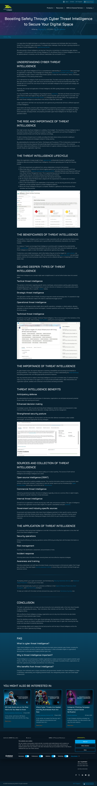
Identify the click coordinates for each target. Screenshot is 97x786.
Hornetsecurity (42, 29)
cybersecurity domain (44, 47)
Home (5, 37)
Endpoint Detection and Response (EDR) (43, 171)
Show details (74, 783)
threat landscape (73, 372)
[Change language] (66, 2)
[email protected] (82, 764)
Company (90, 8)
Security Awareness (59, 29)
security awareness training (43, 567)
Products (50, 8)
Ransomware (48, 485)
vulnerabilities (24, 248)
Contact (72, 1)
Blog (9, 37)
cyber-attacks (70, 253)
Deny (85, 777)
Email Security (18, 713)
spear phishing (43, 320)
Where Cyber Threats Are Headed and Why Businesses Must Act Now (48, 709)
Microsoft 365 (49, 715)
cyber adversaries (65, 255)
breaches (67, 504)
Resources (60, 8)
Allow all (85, 768)
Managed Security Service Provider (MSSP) (32, 97)
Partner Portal (89, 1)
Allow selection (85, 772)
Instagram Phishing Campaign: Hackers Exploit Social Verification (78, 709)
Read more (7, 721)
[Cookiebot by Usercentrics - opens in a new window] (9, 783)
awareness (55, 94)
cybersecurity (47, 160)
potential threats (65, 70)
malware (41, 289)
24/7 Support (79, 1)
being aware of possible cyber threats (62, 72)
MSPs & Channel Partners (75, 8)
